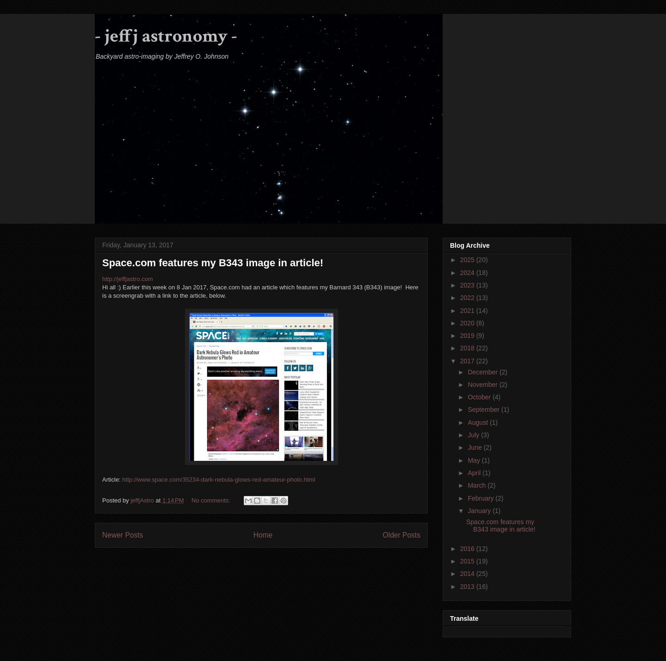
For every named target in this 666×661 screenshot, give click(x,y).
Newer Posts (122, 535)
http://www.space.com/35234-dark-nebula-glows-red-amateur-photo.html (218, 479)
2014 (468, 573)
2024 (468, 272)
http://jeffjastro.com (127, 278)
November (483, 384)
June (475, 447)
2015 (468, 561)
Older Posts (401, 535)
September (484, 409)
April (475, 473)
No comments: (211, 500)
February (481, 498)
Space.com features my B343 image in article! (212, 263)
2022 (468, 297)
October (480, 397)
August (478, 422)
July (474, 435)
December (483, 372)
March (477, 485)
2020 (468, 323)
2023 (468, 285)
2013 (468, 586)
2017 (468, 361)
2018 (468, 348)
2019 (468, 335)
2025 (468, 259)
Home (263, 535)
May (474, 460)
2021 (468, 310)
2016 (468, 548)
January (480, 510)
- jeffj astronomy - (166, 36)
